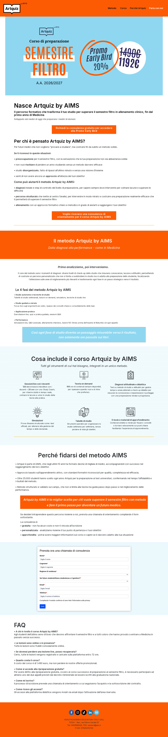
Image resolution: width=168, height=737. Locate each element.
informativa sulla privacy (81, 600)
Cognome (44, 563)
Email (42, 585)
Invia (42, 606)
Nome (42, 556)
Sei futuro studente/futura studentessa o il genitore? (60, 578)
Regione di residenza (48, 571)
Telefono (43, 593)
